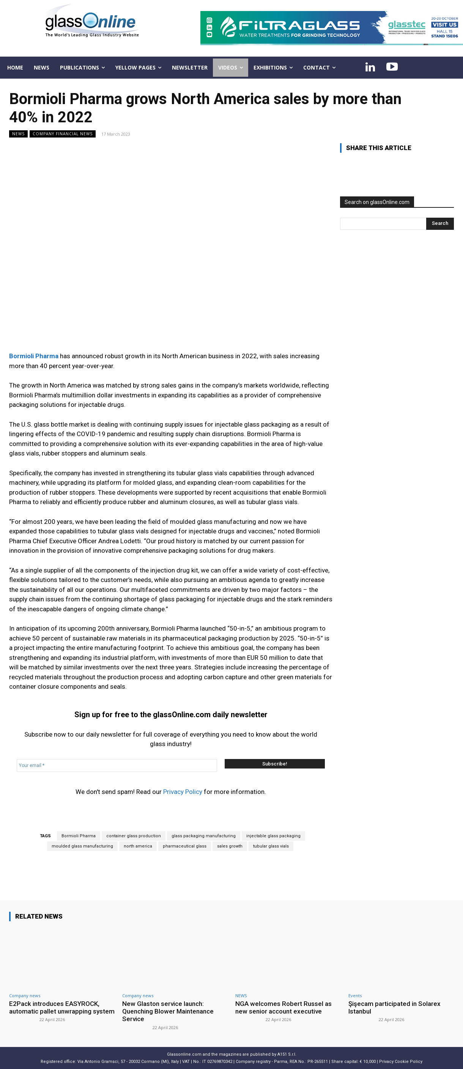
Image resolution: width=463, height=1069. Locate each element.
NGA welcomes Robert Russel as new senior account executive (283, 1007)
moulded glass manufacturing (82, 846)
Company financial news (63, 134)
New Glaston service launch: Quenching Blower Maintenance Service (168, 1011)
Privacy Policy (182, 791)
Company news (24, 995)
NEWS (18, 134)
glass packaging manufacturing (204, 835)
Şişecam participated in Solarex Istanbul (394, 1007)
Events (355, 995)
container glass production (133, 835)
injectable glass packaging (273, 835)
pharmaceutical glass (184, 846)
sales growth (230, 846)
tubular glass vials (271, 846)
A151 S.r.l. (286, 1054)
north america (138, 846)
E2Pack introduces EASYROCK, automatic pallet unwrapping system (62, 1007)
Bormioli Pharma (78, 835)
